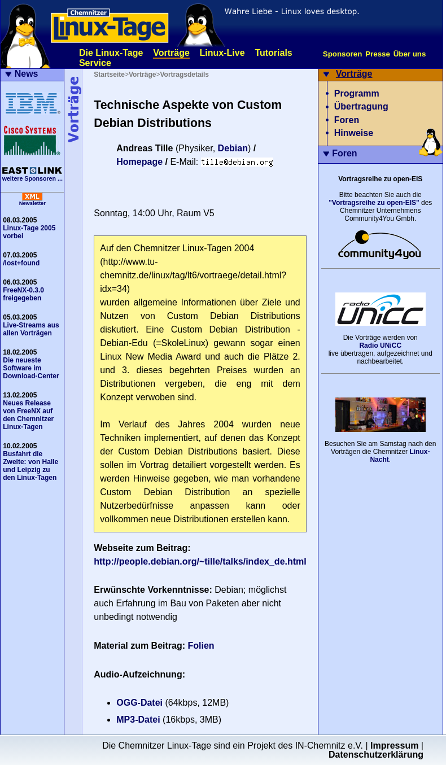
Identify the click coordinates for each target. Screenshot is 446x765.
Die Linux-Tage (111, 53)
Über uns (409, 54)
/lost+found (21, 263)
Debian (233, 148)
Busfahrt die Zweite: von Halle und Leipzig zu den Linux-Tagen (30, 466)
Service (95, 63)
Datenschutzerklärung (376, 754)
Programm (356, 93)
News (26, 73)
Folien (201, 645)
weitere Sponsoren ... (32, 178)
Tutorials (273, 53)
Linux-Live (222, 53)
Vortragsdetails (184, 74)
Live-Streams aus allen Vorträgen (31, 329)
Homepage (139, 162)
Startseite (109, 74)
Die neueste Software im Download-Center (31, 368)
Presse (377, 54)
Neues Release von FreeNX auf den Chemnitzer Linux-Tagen (28, 415)
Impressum (394, 745)
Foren (346, 120)
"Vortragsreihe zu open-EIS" (374, 203)
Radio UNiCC (380, 345)
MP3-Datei (138, 719)
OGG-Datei (139, 702)
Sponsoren (342, 54)
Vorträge (171, 53)
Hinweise (353, 133)
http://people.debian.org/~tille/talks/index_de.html (200, 561)
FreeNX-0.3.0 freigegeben (23, 294)
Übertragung (361, 106)
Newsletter (32, 203)
